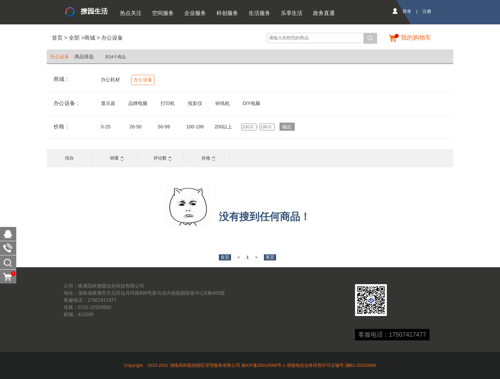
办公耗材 (110, 79)
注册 (426, 11)
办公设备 (112, 38)
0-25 (105, 126)
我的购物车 (416, 37)
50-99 (164, 126)
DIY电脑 (251, 103)
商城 (89, 38)
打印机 (168, 103)
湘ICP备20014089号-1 (263, 365)
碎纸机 (222, 103)
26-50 (135, 126)
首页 (57, 38)
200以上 (223, 126)
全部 (73, 38)
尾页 (270, 257)
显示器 (108, 103)
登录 (406, 11)
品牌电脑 (137, 103)
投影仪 (195, 103)
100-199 (195, 126)
